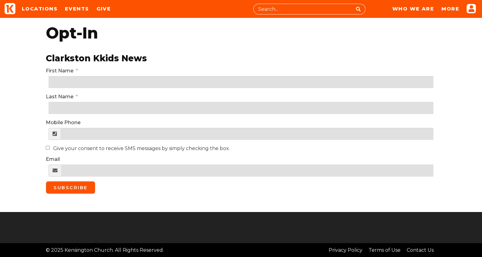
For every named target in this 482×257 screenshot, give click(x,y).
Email (53, 159)
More (450, 9)
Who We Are (413, 9)
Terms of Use (385, 250)
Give (104, 9)
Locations (39, 9)
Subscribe (70, 187)
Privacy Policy (345, 250)
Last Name (60, 97)
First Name (60, 71)
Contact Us (420, 250)
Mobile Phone (63, 122)
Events (77, 9)
